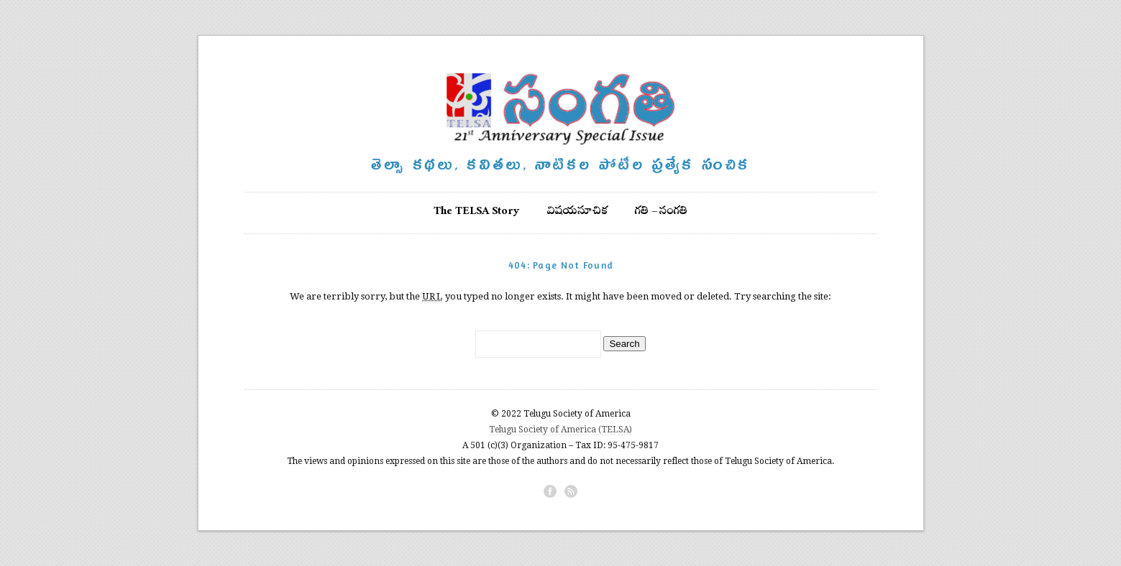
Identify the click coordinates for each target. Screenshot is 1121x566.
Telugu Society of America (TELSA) (560, 429)
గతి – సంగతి (661, 212)
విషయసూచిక (577, 212)
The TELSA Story (476, 212)
